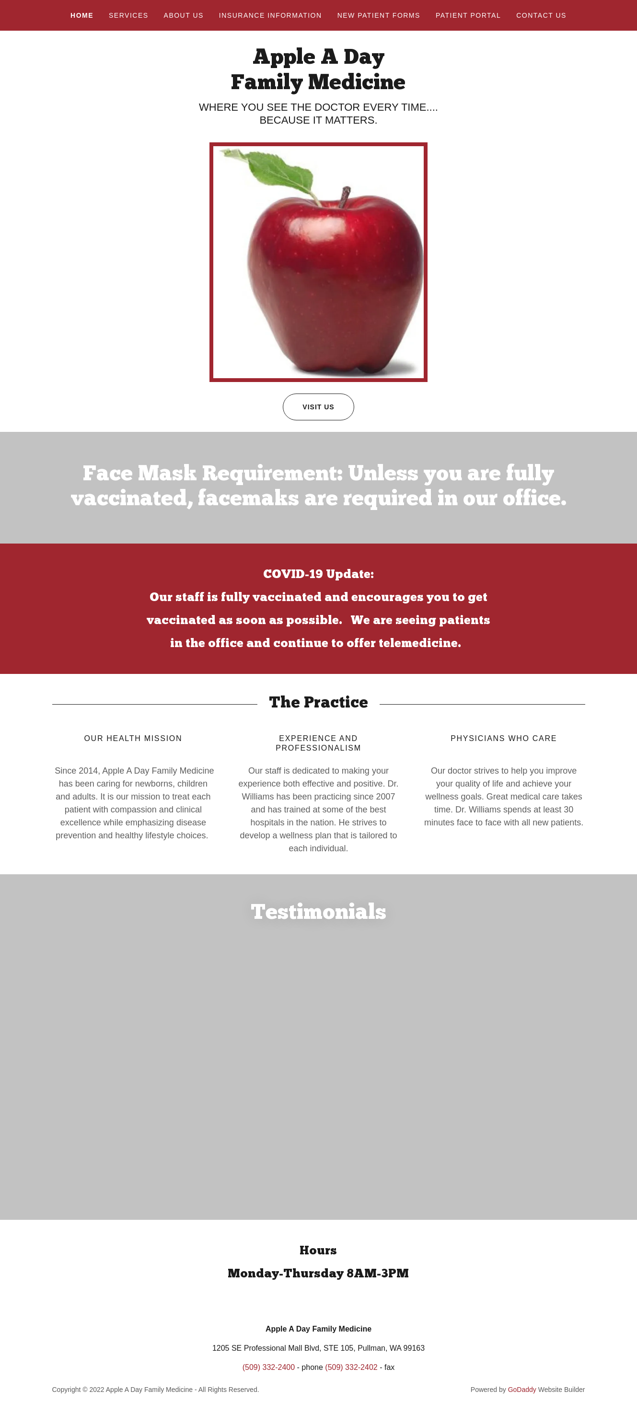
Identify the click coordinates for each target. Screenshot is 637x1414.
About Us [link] (184, 15)
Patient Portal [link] (468, 15)
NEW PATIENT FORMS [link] (378, 15)
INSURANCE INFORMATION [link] (270, 15)
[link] (318, 86)
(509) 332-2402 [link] (351, 1378)
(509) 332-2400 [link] (269, 1378)
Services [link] (129, 15)
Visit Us (308, 407)
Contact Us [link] (541, 15)
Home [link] (81, 15)
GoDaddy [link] (522, 1400)
